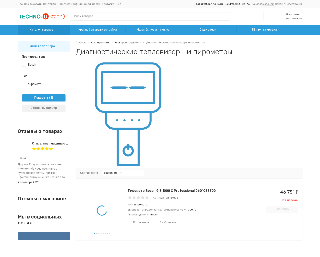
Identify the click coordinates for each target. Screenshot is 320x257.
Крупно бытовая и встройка (98, 29)
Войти (279, 4)
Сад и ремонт (209, 29)
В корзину (281, 209)
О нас (19, 4)
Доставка (108, 4)
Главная (81, 42)
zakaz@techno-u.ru (209, 4)
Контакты (49, 4)
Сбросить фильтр (43, 108)
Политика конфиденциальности (79, 4)
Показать (41, 97)
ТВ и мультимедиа (264, 29)
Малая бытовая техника (153, 29)
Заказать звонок (263, 4)
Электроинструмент (127, 42)
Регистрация (294, 4)
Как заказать (33, 4)
